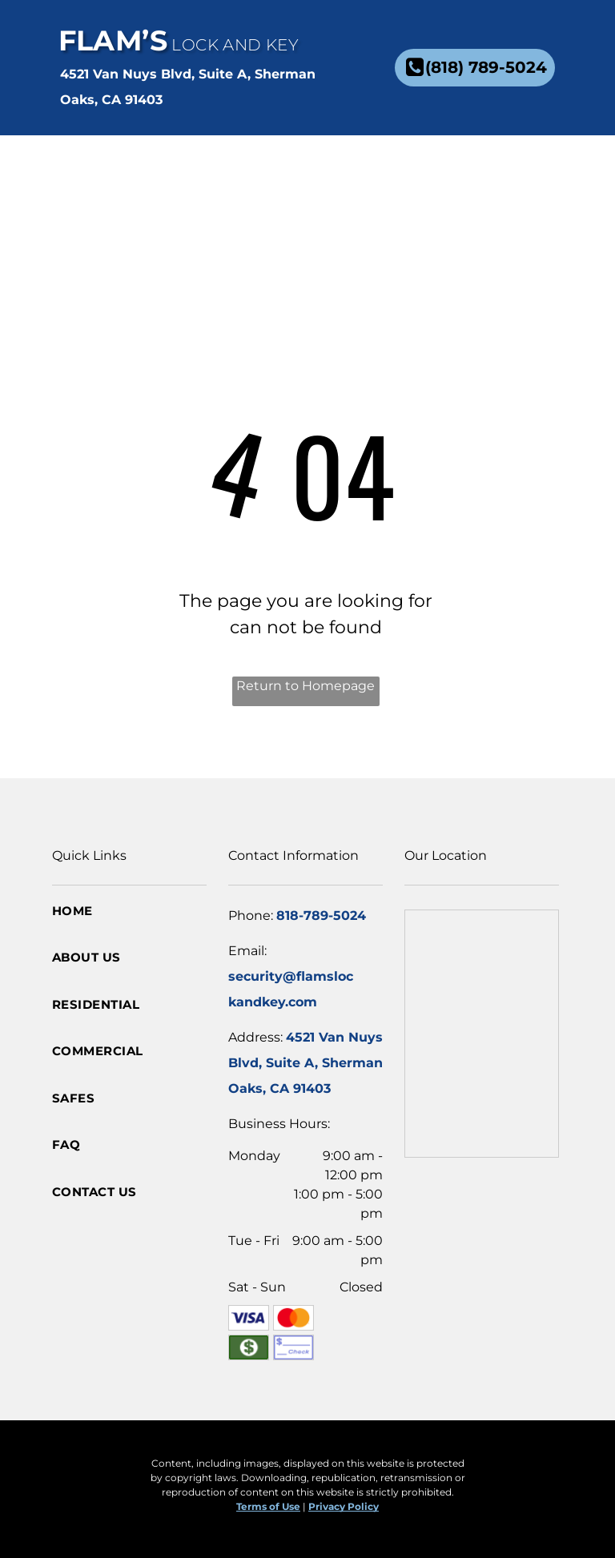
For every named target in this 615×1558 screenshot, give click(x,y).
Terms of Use (268, 1506)
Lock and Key (235, 44)
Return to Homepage (305, 685)
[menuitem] (339, 171)
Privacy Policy (343, 1506)
